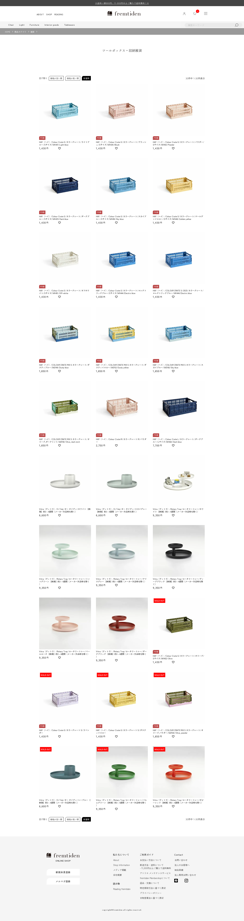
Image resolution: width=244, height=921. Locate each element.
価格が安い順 (56, 78)
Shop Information (121, 865)
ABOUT (40, 14)
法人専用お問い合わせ (185, 874)
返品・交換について (149, 883)
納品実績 (179, 870)
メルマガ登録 (63, 881)
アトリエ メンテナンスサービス (155, 873)
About (116, 860)
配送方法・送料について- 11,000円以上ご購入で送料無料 (155, 866)
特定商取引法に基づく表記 (153, 888)
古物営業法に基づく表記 (152, 897)
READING (58, 14)
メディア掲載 (119, 870)
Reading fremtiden (121, 889)
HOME (7, 31)
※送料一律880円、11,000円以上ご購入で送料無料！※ (122, 3)
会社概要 (117, 874)
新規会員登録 (63, 872)
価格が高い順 (73, 78)
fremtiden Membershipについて (155, 878)
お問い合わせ (181, 860)
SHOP (49, 14)
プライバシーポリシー (150, 893)
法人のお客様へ (182, 865)
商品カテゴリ (20, 31)
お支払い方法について (150, 860)
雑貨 (32, 31)
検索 (236, 25)
